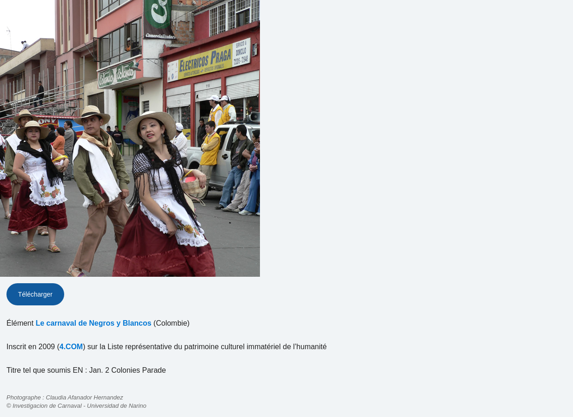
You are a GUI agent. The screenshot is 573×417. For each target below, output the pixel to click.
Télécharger (35, 294)
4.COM (71, 347)
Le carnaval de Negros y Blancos (93, 323)
